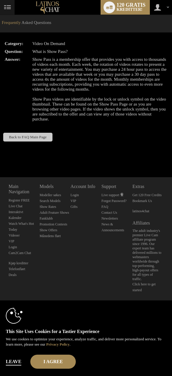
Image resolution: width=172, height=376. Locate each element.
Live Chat (16, 206)
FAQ (104, 207)
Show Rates (48, 207)
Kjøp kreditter (19, 263)
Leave (13, 361)
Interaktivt (16, 212)
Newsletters (109, 218)
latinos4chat (140, 211)
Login (13, 247)
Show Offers (48, 230)
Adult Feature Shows (54, 213)
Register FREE (19, 200)
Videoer (14, 235)
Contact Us (109, 213)
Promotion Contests (53, 224)
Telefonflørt (17, 269)
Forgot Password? (114, 201)
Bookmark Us (142, 201)
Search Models (50, 201)
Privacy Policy (58, 344)
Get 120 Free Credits (147, 195)
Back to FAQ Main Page (28, 137)
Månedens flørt (50, 236)
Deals (13, 275)
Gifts (74, 207)
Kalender (15, 218)
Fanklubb (46, 218)
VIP (11, 241)
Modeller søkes (50, 195)
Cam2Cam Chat (20, 253)
